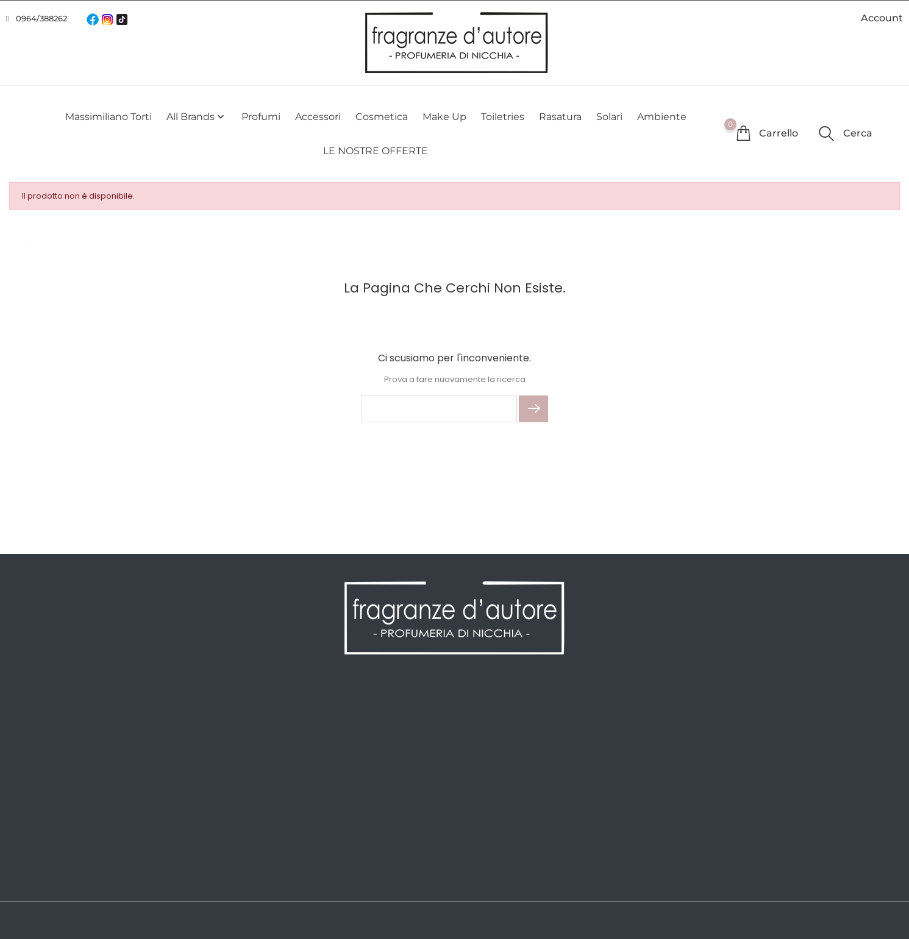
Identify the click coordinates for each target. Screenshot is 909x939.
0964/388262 (41, 18)
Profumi (260, 116)
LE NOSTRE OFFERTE (375, 151)
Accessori (318, 116)
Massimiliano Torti (108, 116)
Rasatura (560, 116)
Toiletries (502, 116)
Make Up (444, 116)
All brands (196, 116)
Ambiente (661, 116)
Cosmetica (381, 116)
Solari (609, 116)
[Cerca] (439, 408)
